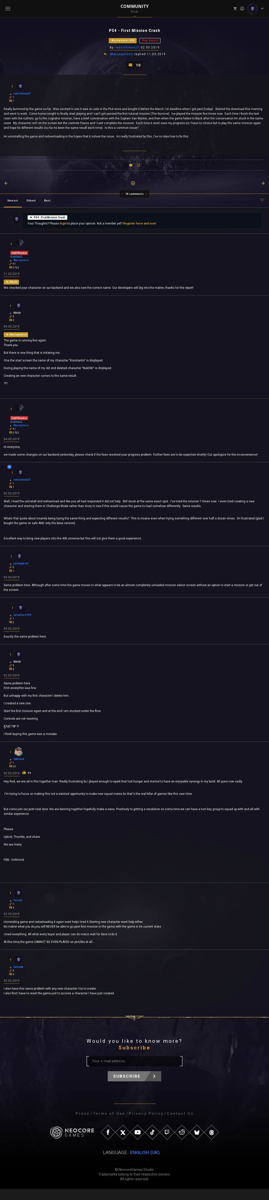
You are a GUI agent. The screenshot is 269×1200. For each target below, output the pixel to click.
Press (83, 1124)
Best (47, 205)
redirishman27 (127, 50)
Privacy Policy (146, 1124)
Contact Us (180, 1124)
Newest (12, 205)
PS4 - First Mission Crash (47, 221)
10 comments (134, 198)
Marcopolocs (122, 57)
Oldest (31, 205)
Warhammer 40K (117, 42)
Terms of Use (109, 1124)
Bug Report (157, 42)
